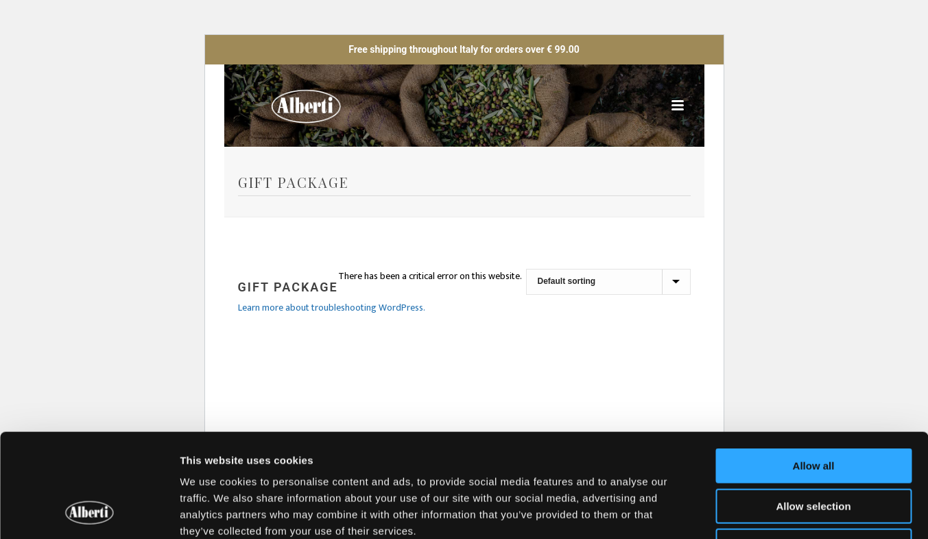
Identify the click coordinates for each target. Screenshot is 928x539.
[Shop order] (608, 282)
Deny (813, 451)
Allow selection (813, 412)
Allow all (814, 371)
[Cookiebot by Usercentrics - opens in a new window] (89, 512)
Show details (720, 512)
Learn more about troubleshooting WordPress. (331, 307)
